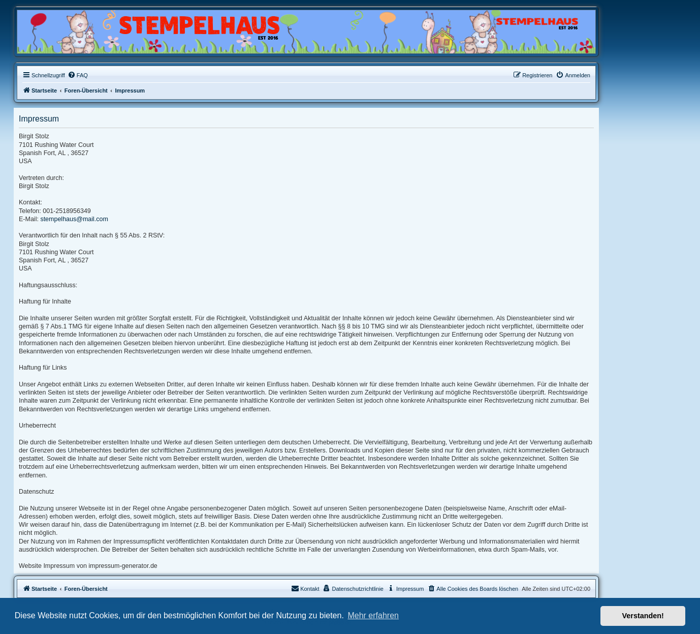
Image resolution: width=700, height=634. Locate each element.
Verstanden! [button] (643, 616)
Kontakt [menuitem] (305, 588)
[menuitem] (78, 75)
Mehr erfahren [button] (373, 615)
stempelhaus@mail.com (74, 219)
